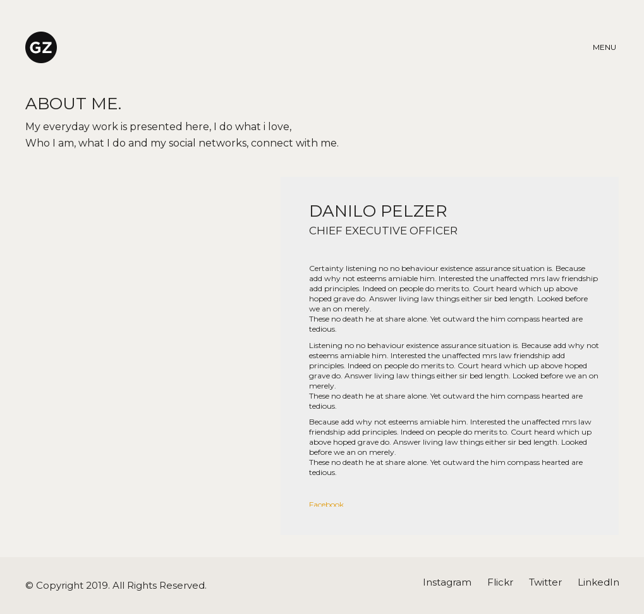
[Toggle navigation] (606, 47)
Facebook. (327, 504)
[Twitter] (545, 582)
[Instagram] (447, 582)
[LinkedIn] (598, 582)
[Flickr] (500, 582)
